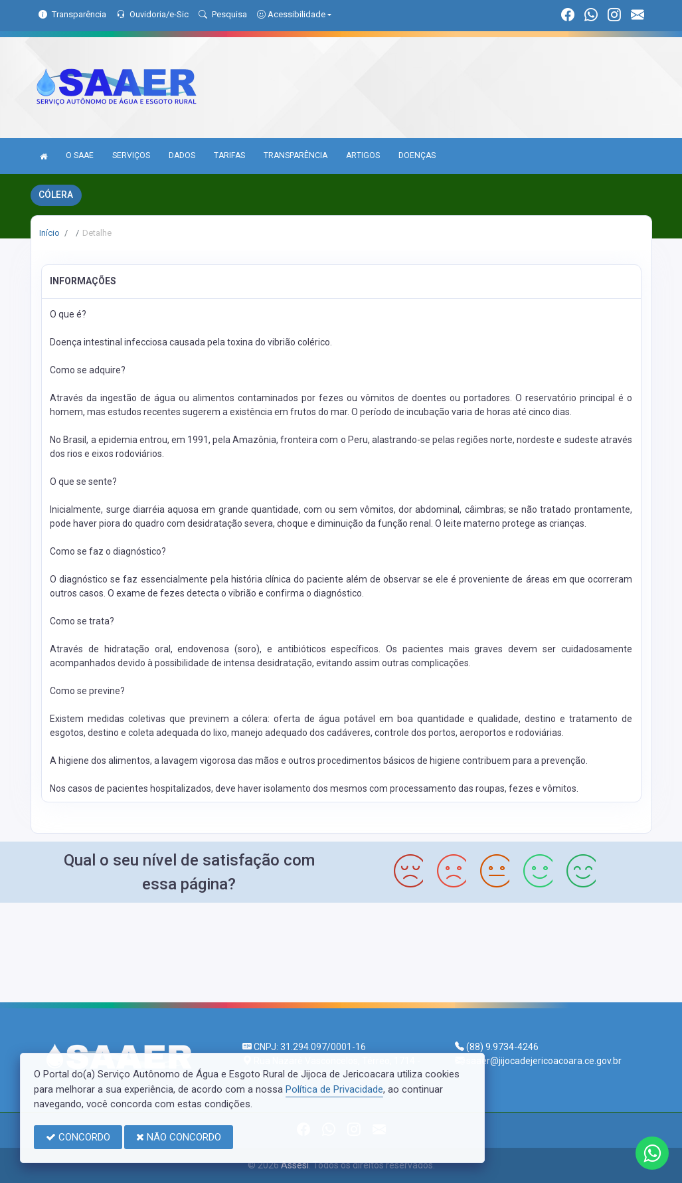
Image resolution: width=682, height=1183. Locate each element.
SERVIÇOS (131, 155)
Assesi (295, 1165)
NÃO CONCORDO (178, 1137)
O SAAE (80, 155)
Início (49, 233)
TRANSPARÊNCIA (295, 155)
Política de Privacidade (334, 1089)
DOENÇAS (417, 155)
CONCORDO (78, 1137)
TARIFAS (229, 155)
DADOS (182, 155)
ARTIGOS (363, 155)
